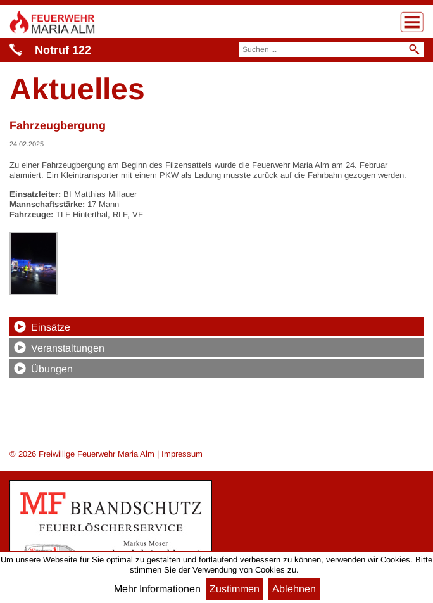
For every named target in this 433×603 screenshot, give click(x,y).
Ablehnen (294, 588)
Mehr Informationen (157, 589)
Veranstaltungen (67, 348)
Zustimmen (235, 588)
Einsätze (50, 327)
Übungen (52, 369)
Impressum (182, 454)
